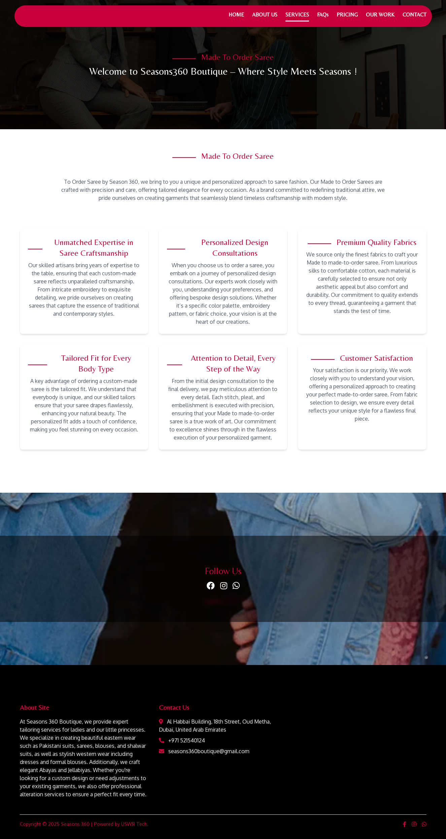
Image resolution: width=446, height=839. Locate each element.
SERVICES (297, 14)
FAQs (323, 14)
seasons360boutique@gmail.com (208, 751)
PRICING (347, 14)
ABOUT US (264, 14)
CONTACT (414, 14)
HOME (236, 14)
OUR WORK (380, 14)
